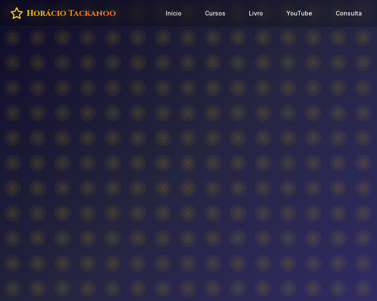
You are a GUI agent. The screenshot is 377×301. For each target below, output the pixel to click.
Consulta (349, 13)
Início (174, 13)
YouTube (299, 13)
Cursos (215, 13)
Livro (256, 13)
